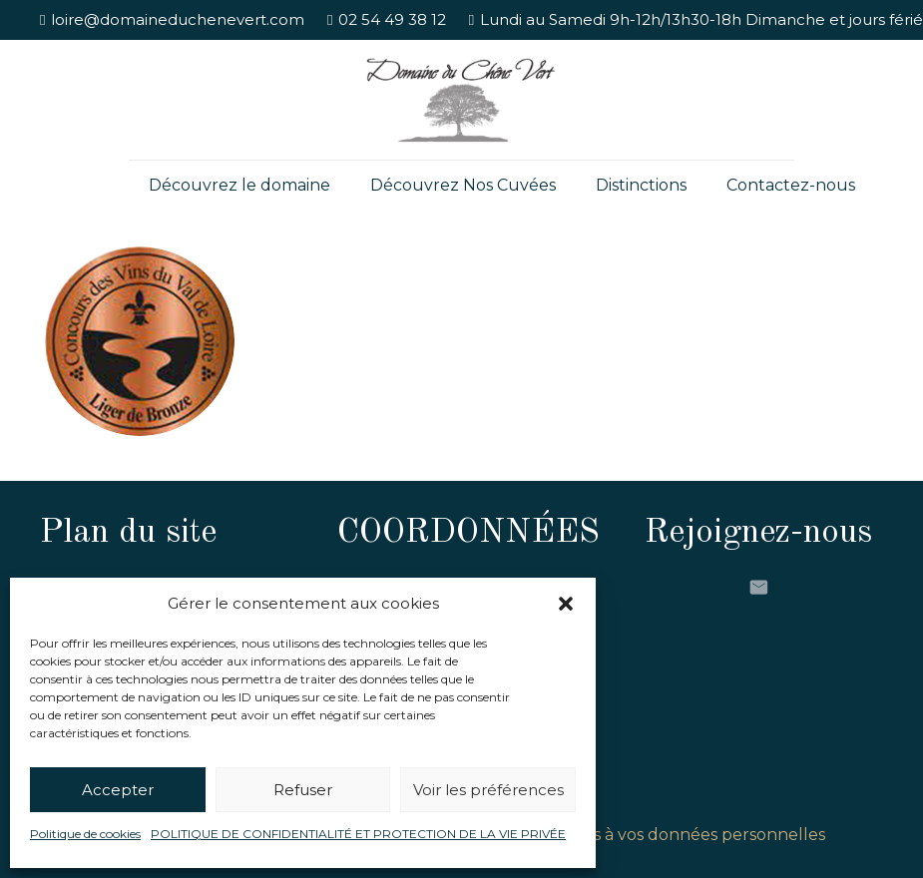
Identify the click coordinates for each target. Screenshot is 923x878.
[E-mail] (758, 588)
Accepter (118, 789)
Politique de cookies (85, 833)
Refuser (302, 789)
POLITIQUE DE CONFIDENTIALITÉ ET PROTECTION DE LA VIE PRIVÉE (358, 833)
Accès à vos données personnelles (690, 834)
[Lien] (461, 100)
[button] (566, 604)
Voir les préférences (488, 789)
